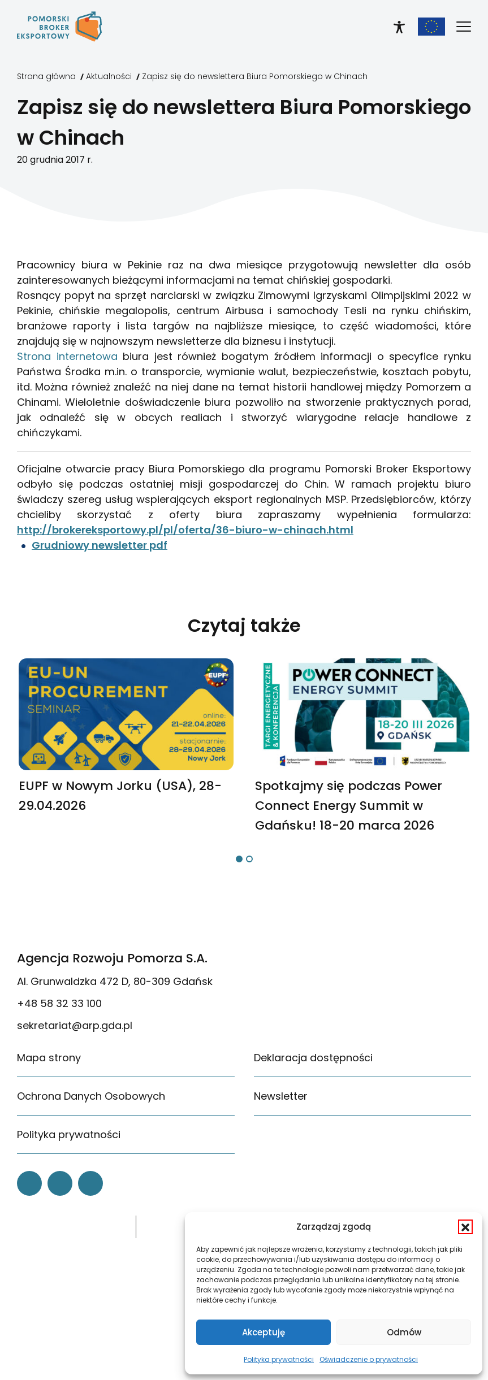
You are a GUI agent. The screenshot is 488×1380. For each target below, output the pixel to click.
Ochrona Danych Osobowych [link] (91, 1096)
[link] (59, 26)
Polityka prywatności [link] (279, 1359)
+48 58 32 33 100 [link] (59, 1003)
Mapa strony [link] (49, 1058)
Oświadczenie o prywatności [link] (368, 1359)
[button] (465, 1227)
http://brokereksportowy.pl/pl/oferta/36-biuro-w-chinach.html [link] (185, 530)
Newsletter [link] (281, 1096)
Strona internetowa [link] (67, 356)
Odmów (404, 1332)
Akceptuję (263, 1332)
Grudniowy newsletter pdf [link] (99, 545)
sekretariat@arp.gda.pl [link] (74, 1025)
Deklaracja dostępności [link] (313, 1058)
